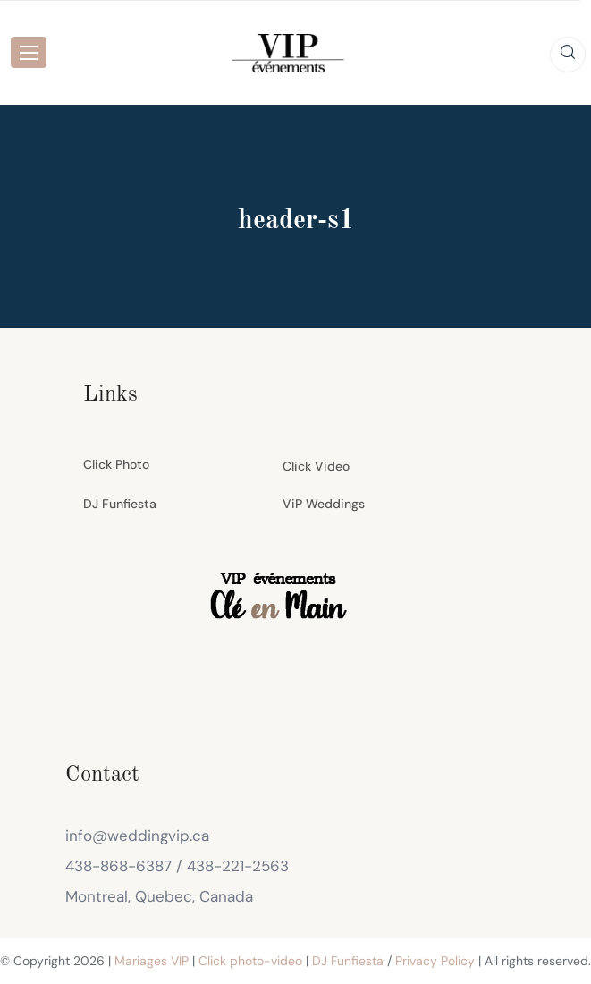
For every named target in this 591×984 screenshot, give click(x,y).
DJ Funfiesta (119, 504)
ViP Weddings (324, 504)
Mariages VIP (151, 961)
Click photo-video (250, 961)
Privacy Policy (435, 961)
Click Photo (116, 464)
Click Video (316, 466)
